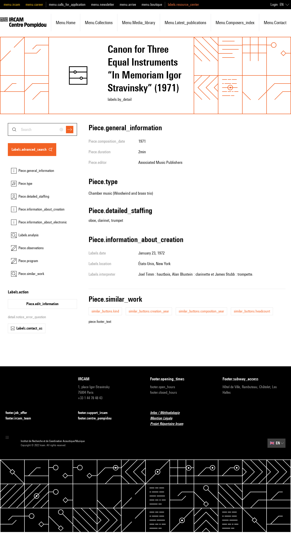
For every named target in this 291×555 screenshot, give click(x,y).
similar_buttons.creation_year (149, 311)
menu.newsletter (102, 4)
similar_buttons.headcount (252, 311)
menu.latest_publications (185, 22)
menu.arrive (128, 4)
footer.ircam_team (21, 418)
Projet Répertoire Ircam (169, 424)
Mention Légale (164, 418)
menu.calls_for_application (67, 4)
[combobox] (42, 129)
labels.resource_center (183, 4)
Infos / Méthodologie (167, 412)
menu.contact (275, 22)
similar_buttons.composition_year (201, 311)
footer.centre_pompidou (97, 418)
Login (274, 4)
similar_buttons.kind (105, 311)
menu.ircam (12, 4)
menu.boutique (152, 4)
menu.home (65, 22)
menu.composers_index (235, 22)
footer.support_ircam (95, 412)
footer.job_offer (19, 412)
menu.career (34, 4)
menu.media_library (138, 22)
